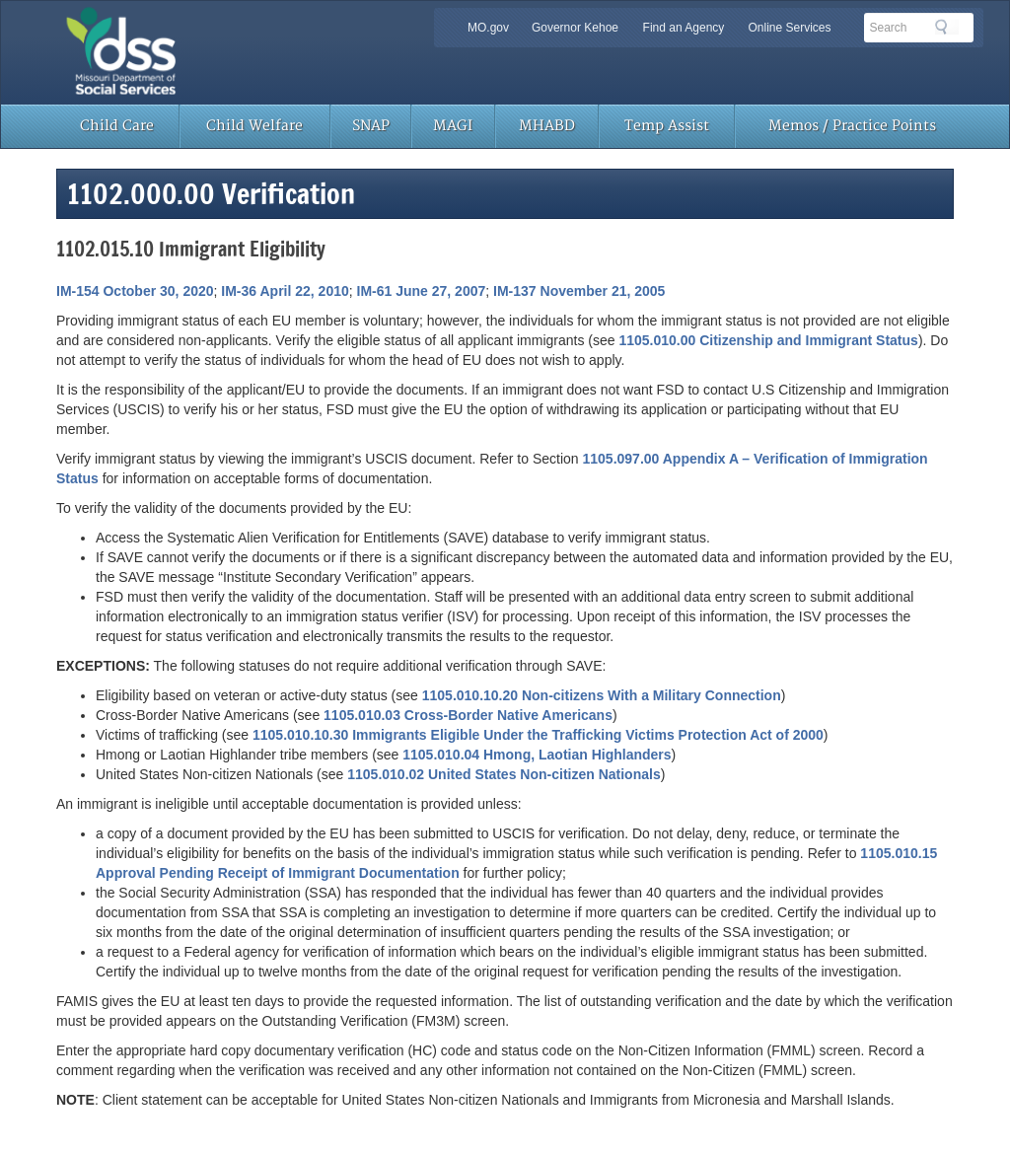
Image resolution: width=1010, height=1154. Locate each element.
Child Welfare (254, 125)
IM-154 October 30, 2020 (135, 291)
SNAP (371, 125)
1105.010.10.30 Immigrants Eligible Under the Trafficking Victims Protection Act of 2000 (538, 735)
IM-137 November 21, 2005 (579, 291)
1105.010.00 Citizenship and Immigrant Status (767, 340)
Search (947, 27)
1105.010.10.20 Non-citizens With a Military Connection (601, 695)
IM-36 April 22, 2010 (284, 291)
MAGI (452, 125)
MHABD (547, 125)
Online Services (789, 28)
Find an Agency (684, 28)
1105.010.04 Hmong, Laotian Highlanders (536, 754)
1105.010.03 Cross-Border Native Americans (468, 715)
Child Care (117, 125)
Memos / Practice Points (852, 125)
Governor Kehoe (575, 28)
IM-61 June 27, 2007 (421, 291)
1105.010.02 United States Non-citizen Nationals (503, 774)
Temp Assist (666, 125)
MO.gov (488, 28)
